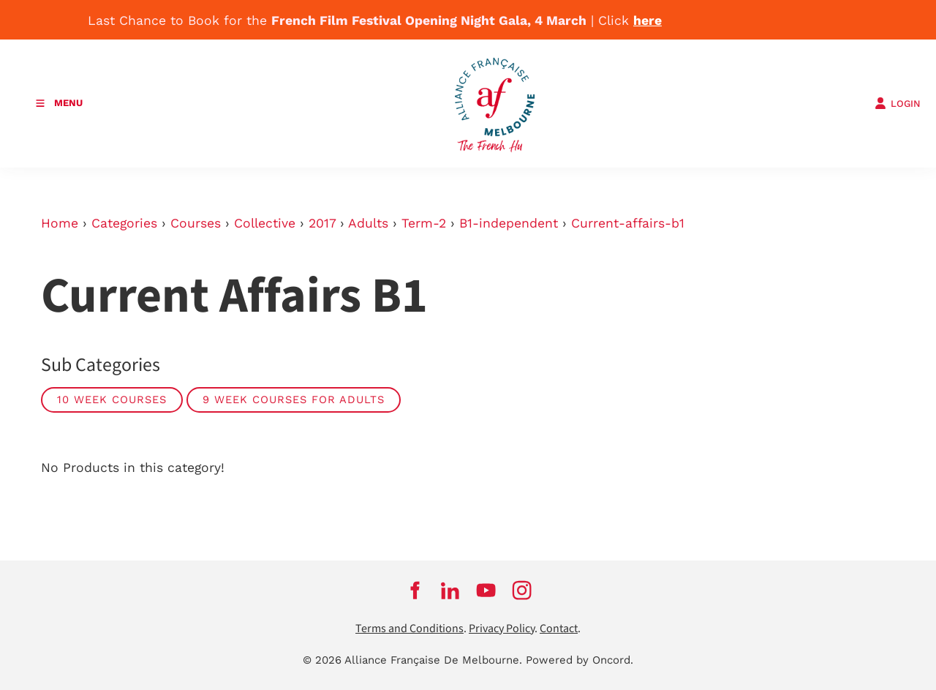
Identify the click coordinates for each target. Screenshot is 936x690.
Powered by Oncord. (579, 660)
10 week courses (112, 399)
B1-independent (508, 223)
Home (59, 223)
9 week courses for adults (294, 399)
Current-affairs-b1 (627, 223)
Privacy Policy (502, 629)
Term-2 (423, 223)
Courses (195, 223)
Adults (368, 223)
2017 (322, 223)
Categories (124, 223)
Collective (264, 223)
